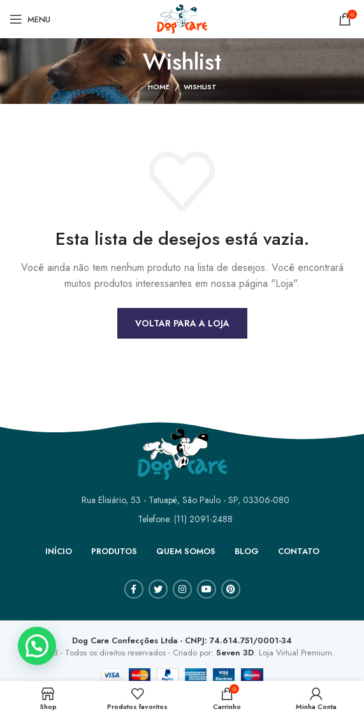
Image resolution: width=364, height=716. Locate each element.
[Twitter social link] (158, 589)
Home (159, 87)
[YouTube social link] (206, 589)
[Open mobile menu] (30, 19)
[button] (37, 646)
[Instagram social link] (182, 589)
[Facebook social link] (133, 589)
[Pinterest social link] (230, 589)
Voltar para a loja (182, 323)
